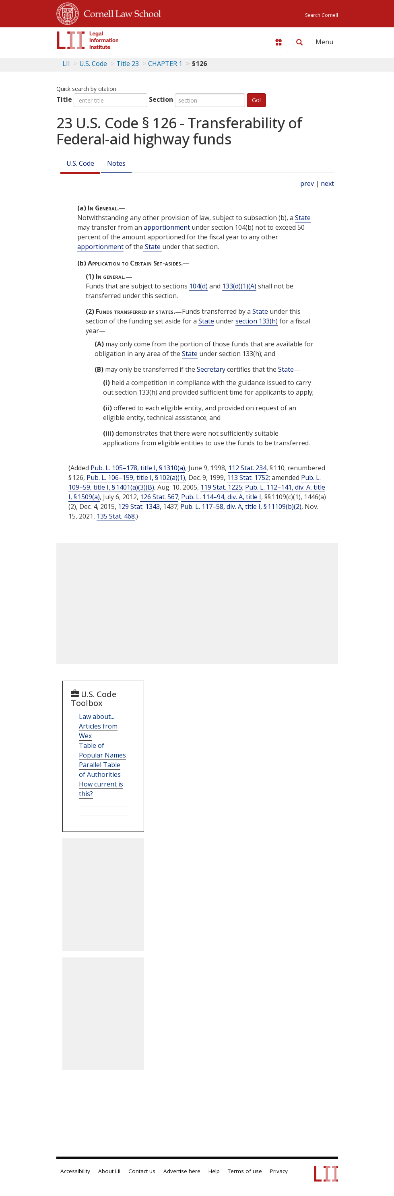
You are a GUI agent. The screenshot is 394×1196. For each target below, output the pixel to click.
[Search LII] (299, 42)
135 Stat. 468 (116, 516)
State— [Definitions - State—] (288, 369)
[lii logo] (88, 40)
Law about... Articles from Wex (98, 726)
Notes (116, 163)
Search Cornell (321, 15)
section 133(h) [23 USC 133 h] (256, 321)
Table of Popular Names (102, 750)
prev (307, 183)
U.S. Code (80, 163)
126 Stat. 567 (159, 496)
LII (66, 63)
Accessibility (75, 1171)
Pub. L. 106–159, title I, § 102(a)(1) (136, 477)
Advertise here (181, 1171)
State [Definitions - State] (303, 217)
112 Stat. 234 (247, 467)
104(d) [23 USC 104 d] (198, 286)
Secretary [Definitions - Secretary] (211, 369)
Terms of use (245, 1171)
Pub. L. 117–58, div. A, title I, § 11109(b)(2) (240, 506)
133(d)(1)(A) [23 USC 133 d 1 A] (239, 286)
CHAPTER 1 (165, 63)
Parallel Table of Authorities (100, 769)
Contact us (141, 1171)
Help (214, 1171)
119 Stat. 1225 (221, 487)
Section (161, 99)
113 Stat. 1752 (248, 477)
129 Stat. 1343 (139, 506)
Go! (256, 100)
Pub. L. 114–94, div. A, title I (221, 496)
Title (64, 99)
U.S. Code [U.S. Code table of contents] (93, 63)
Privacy (279, 1171)
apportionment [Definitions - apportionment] (167, 227)
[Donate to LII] (278, 42)
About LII (109, 1171)
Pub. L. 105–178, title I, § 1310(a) (138, 467)
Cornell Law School (120, 12)
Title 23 (127, 63)
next (327, 183)
